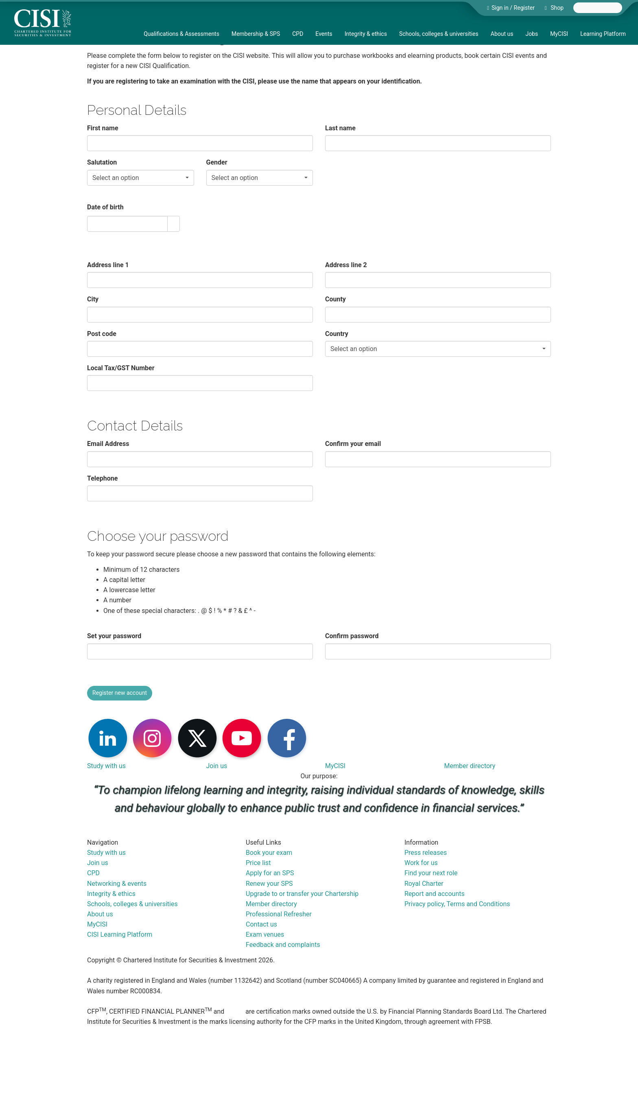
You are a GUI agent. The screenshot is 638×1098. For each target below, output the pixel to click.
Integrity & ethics (366, 34)
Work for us (421, 863)
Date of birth (105, 207)
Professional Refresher (279, 914)
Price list (258, 863)
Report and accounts (434, 894)
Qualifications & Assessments (181, 34)
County (335, 299)
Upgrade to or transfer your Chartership (302, 894)
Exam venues (265, 934)
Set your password (114, 636)
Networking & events (116, 883)
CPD (297, 34)
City (92, 299)
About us (502, 34)
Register (524, 7)
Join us (216, 766)
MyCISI (559, 34)
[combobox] (597, 7)
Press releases (425, 852)
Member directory (470, 766)
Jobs (531, 34)
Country (336, 334)
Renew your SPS (269, 883)
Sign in (500, 7)
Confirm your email (353, 444)
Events (323, 34)
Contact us (261, 924)
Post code (101, 334)
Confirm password (351, 636)
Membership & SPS (256, 34)
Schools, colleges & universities (438, 34)
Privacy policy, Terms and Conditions (457, 904)
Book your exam (269, 852)
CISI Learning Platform (119, 934)
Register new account (119, 693)
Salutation (102, 162)
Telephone (102, 478)
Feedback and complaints (283, 945)
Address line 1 (108, 265)
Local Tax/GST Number (121, 368)
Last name (340, 128)
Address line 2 (346, 265)
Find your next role (431, 873)
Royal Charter (424, 883)
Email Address (108, 444)
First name (102, 128)
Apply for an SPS (270, 873)
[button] (173, 224)
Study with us (106, 766)
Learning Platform (603, 34)
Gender (216, 162)
